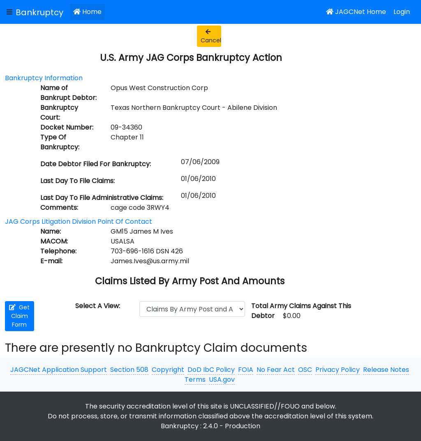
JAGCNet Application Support (58, 369)
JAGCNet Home (356, 11)
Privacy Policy (337, 369)
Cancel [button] (211, 36)
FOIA (245, 369)
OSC (305, 369)
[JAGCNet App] (41, 12)
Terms (195, 379)
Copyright (168, 369)
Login (401, 11)
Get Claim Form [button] (19, 316)
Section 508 (129, 369)
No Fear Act (276, 369)
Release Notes (386, 369)
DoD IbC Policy (211, 369)
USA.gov (222, 379)
